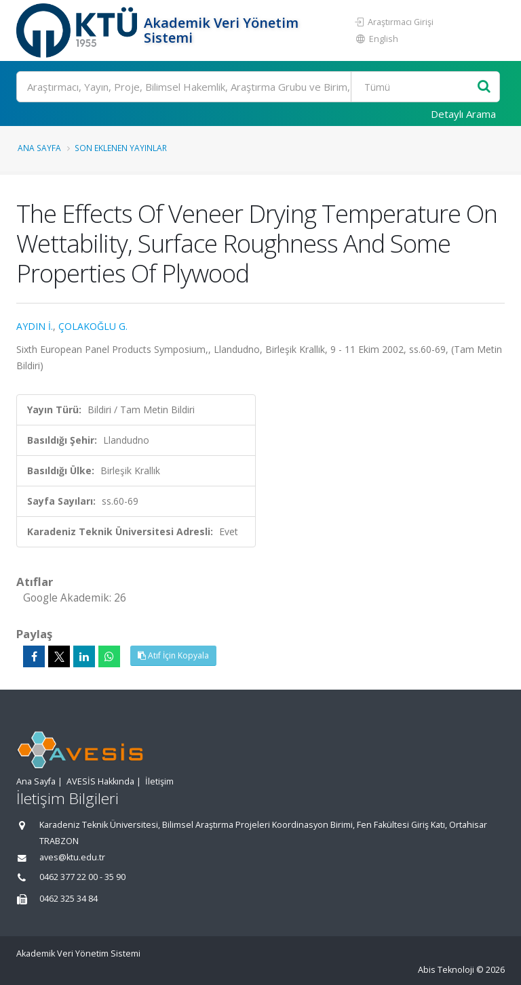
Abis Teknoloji (446, 970)
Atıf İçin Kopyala (173, 655)
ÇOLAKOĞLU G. (93, 326)
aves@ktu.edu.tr (72, 857)
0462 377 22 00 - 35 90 (82, 877)
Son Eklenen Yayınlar (121, 147)
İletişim (159, 781)
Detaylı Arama (463, 114)
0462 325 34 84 (68, 898)
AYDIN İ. (34, 326)
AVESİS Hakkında (100, 781)
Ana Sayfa (39, 147)
